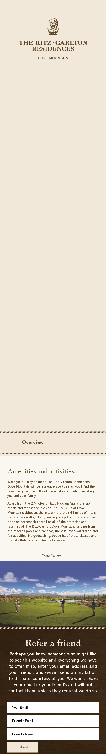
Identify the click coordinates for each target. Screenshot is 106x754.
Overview (33, 442)
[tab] (53, 445)
